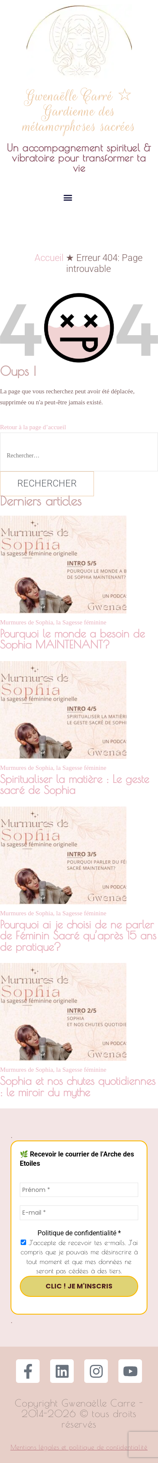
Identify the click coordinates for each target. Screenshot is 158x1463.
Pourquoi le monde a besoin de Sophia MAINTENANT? (72, 639)
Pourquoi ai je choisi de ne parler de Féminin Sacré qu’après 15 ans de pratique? (78, 935)
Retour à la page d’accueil (33, 427)
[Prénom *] (79, 1190)
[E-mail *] (79, 1212)
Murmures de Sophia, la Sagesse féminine (53, 622)
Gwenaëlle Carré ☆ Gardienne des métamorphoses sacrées (79, 111)
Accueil (49, 258)
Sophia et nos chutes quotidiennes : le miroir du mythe (77, 1086)
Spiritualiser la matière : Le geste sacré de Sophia (74, 784)
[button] (68, 197)
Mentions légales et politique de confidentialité (79, 1447)
